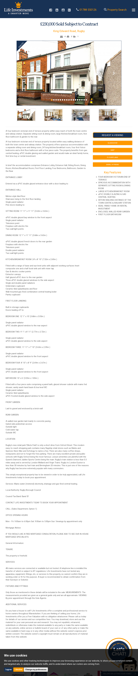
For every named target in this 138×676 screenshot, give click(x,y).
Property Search (117, 9)
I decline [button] (18, 669)
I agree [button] (8, 669)
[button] (24, 73)
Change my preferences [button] (35, 669)
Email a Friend (112, 164)
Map (113, 150)
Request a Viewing (112, 135)
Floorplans (112, 157)
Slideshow (112, 143)
